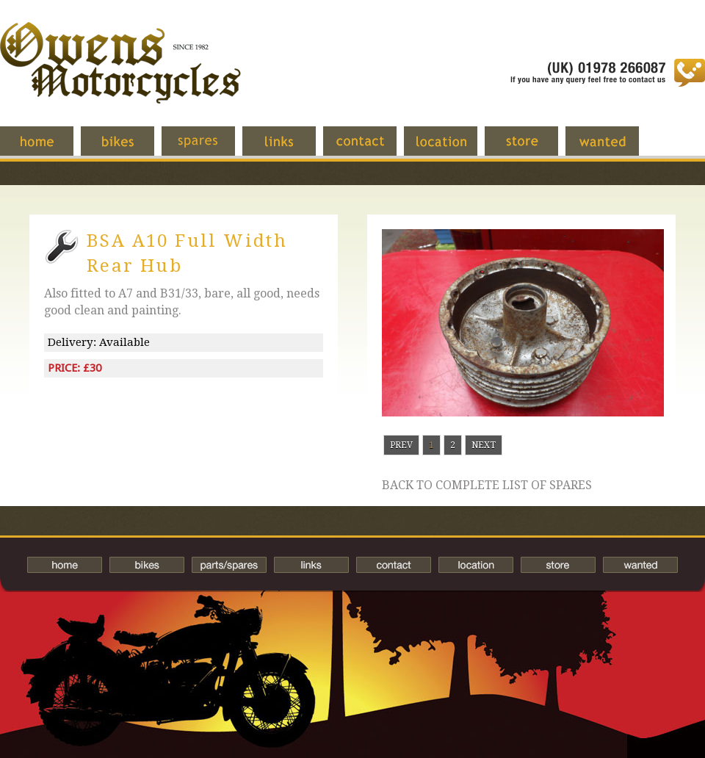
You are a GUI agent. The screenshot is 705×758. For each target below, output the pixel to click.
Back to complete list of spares (487, 485)
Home (47, 148)
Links (290, 148)
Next (483, 445)
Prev (401, 445)
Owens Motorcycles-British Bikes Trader (120, 77)
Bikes (146, 565)
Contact (371, 148)
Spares (209, 148)
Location (451, 148)
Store (532, 148)
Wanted (613, 148)
